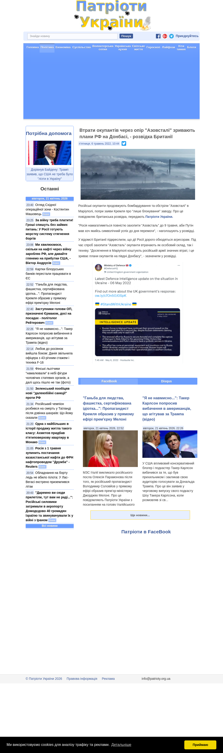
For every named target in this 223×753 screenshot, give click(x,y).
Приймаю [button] (200, 745)
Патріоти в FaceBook (146, 531)
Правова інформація (82, 678)
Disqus (166, 381)
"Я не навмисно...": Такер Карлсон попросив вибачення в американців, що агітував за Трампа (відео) (166, 408)
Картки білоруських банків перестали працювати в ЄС (48, 273)
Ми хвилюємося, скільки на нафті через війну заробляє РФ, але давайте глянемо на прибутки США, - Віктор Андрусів (48, 254)
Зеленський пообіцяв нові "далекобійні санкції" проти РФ (48, 393)
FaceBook (109, 381)
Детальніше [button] (121, 745)
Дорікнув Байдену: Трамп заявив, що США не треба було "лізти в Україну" (50, 174)
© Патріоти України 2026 (44, 678)
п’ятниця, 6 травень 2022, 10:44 (99, 143)
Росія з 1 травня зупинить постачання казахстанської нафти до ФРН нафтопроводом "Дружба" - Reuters (49, 457)
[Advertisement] (111, 87)
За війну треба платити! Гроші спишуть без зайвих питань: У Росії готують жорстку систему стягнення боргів (49, 229)
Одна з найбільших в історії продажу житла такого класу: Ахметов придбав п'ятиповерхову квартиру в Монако (49, 433)
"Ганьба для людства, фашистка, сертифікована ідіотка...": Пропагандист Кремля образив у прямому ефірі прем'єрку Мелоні (47, 294)
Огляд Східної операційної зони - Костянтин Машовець (47, 209)
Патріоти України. (159, 217)
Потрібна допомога (48, 133)
